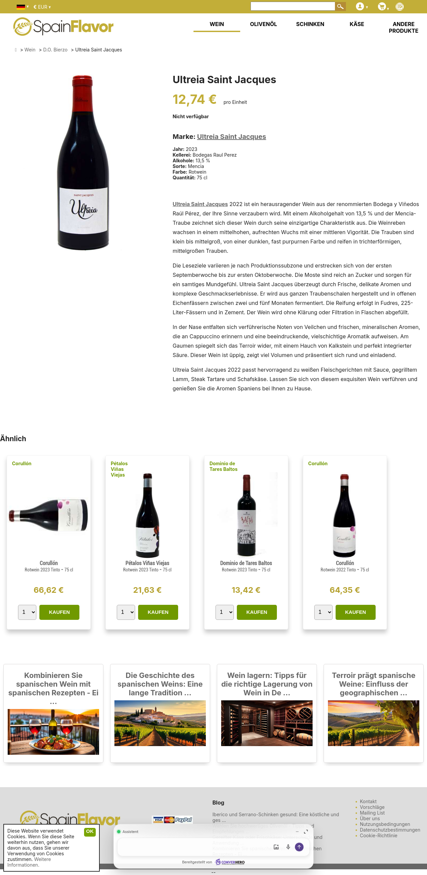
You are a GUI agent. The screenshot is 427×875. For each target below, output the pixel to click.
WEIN (216, 24)
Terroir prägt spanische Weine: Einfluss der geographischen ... (374, 684)
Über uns (370, 818)
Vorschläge (372, 807)
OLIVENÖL (263, 24)
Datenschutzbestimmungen (390, 830)
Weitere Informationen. (29, 862)
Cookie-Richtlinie (379, 835)
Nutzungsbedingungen (385, 824)
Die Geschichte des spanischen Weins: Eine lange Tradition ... (159, 684)
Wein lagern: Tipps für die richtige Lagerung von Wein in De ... (267, 684)
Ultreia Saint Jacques (231, 137)
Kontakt (368, 801)
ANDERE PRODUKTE (403, 27)
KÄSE (357, 24)
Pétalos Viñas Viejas (119, 469)
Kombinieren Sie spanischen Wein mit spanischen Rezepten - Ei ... (53, 688)
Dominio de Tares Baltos (223, 466)
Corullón (21, 463)
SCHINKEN (310, 24)
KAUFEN (59, 612)
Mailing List (372, 813)
